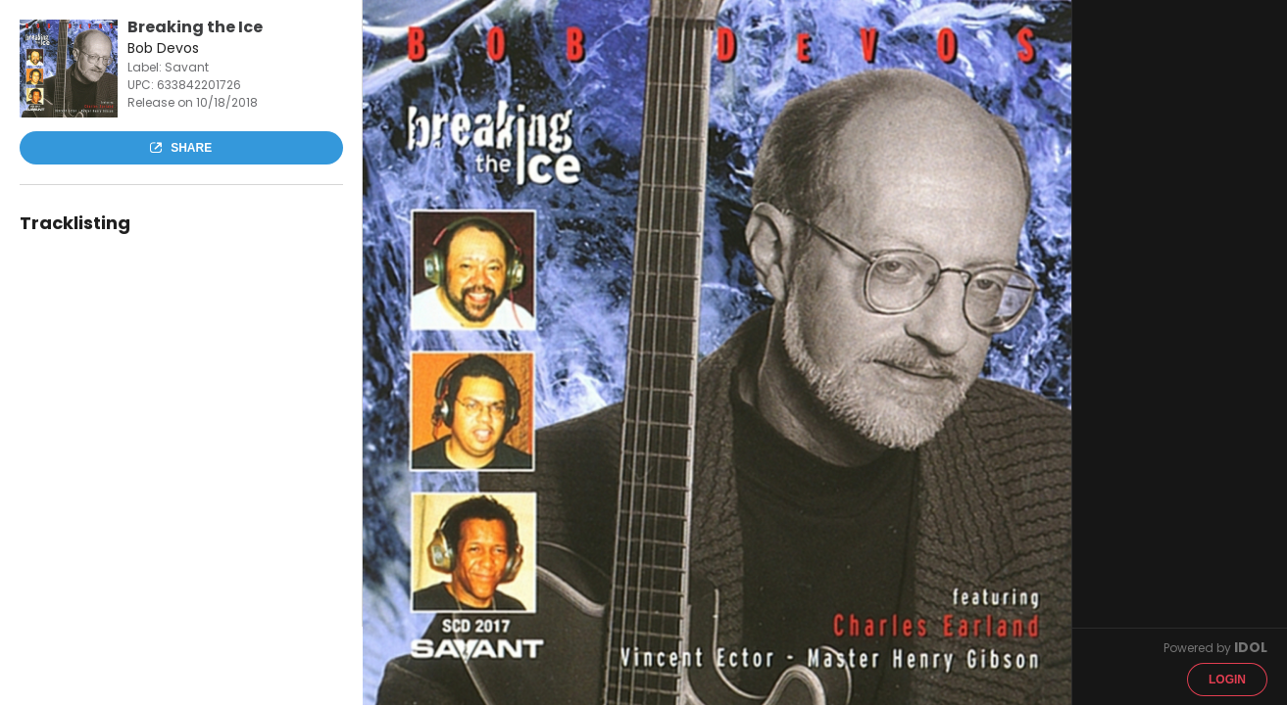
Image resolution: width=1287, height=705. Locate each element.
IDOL (1250, 647)
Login (1227, 679)
